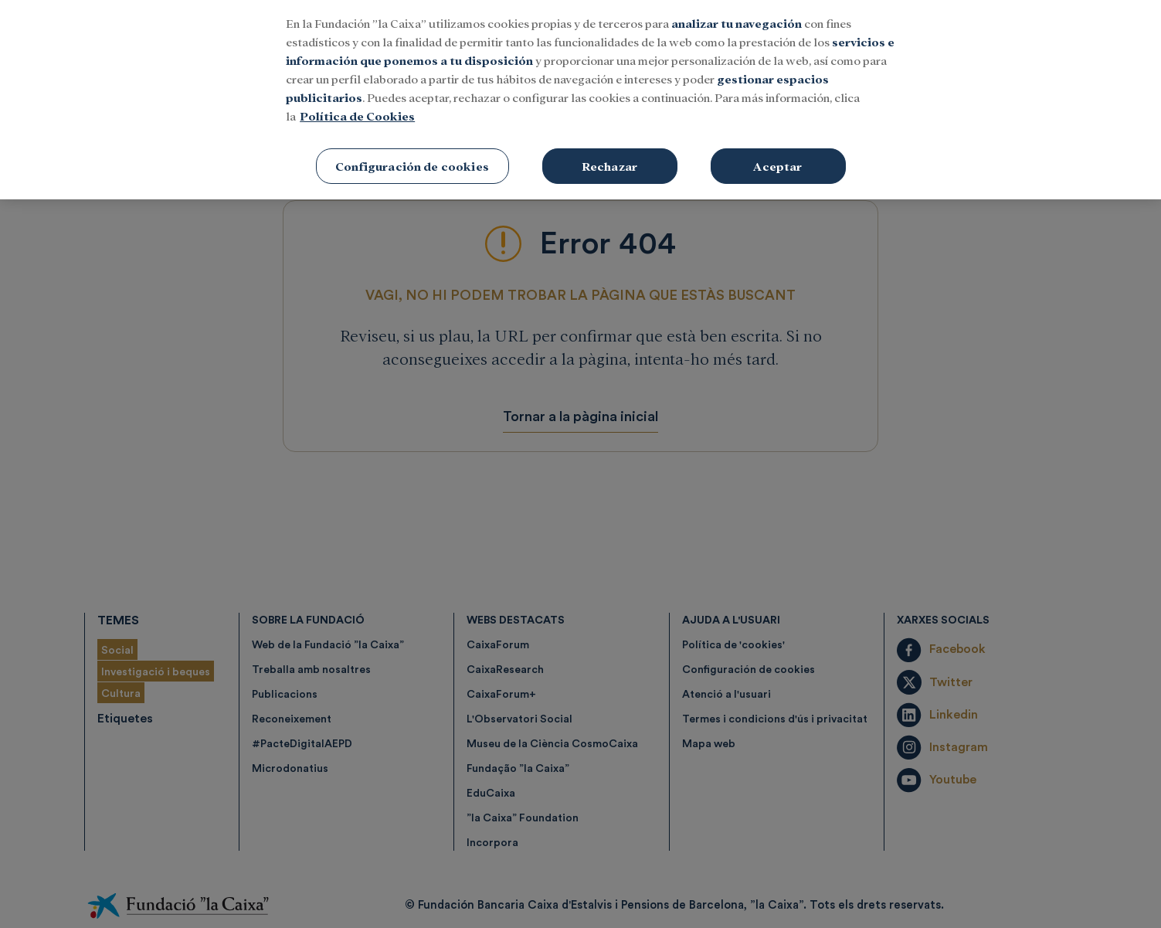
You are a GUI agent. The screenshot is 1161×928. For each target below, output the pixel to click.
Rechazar (609, 154)
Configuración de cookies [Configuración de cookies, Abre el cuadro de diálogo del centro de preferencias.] (412, 154)
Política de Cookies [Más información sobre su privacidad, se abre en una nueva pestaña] (357, 104)
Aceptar (777, 154)
